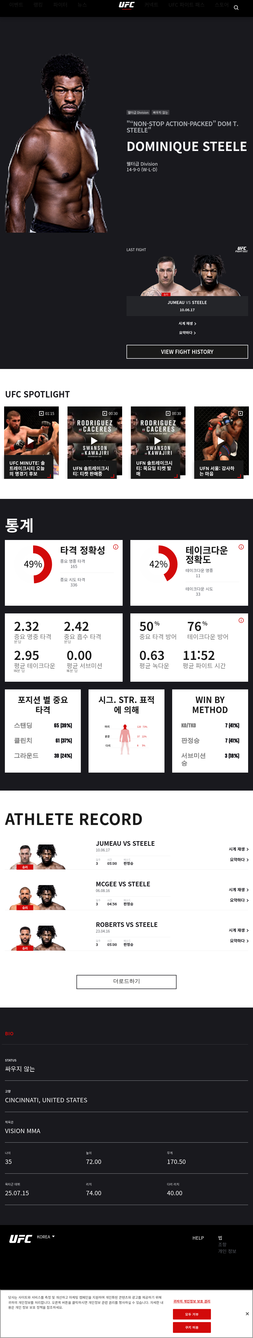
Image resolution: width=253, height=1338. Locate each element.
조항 (222, 1244)
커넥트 (163, 19)
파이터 (56, 19)
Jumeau (109, 843)
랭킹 (34, 19)
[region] (126, 1314)
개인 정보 (227, 1251)
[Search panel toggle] (236, 19)
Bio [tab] (9, 1033)
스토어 (223, 19)
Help (198, 1237)
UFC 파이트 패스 (193, 19)
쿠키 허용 (192, 1327)
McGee (106, 884)
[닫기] (247, 1314)
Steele (143, 843)
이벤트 (15, 19)
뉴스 (75, 19)
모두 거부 (192, 1314)
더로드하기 (126, 981)
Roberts (110, 925)
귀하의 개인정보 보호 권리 (191, 1301)
